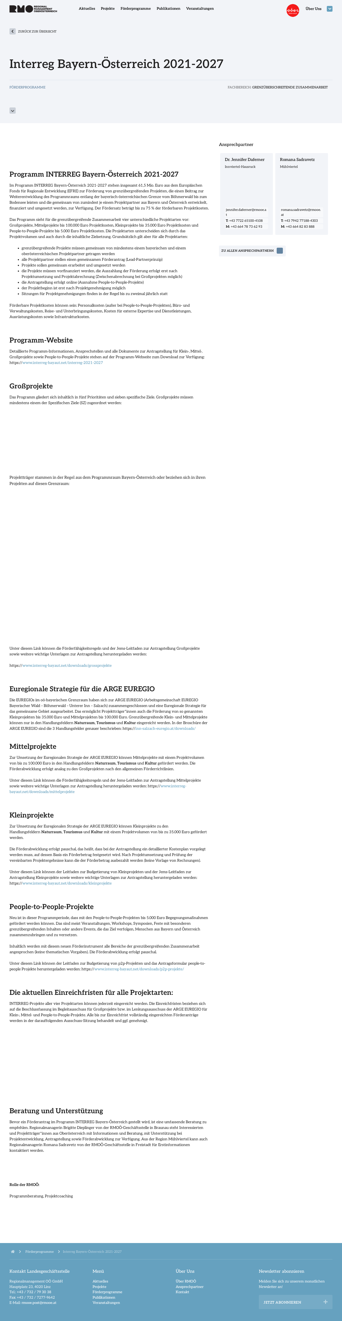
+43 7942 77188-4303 (299, 221)
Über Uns (313, 9)
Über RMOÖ (186, 1281)
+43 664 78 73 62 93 (244, 227)
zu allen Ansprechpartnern (248, 251)
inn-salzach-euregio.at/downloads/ (165, 728)
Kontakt (182, 1292)
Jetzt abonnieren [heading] (282, 1302)
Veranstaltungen (200, 8)
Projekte (108, 8)
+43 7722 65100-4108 (244, 221)
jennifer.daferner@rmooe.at (246, 212)
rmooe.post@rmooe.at (39, 1303)
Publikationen (168, 8)
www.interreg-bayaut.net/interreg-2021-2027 (62, 363)
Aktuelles (87, 8)
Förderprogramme (136, 8)
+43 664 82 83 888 (297, 227)
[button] (325, 1302)
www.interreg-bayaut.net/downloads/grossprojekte (67, 665)
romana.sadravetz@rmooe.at (301, 212)
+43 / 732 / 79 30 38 (34, 1292)
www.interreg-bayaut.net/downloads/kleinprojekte (67, 883)
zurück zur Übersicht (37, 32)
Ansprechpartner (190, 1287)
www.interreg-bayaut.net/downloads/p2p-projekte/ (139, 969)
